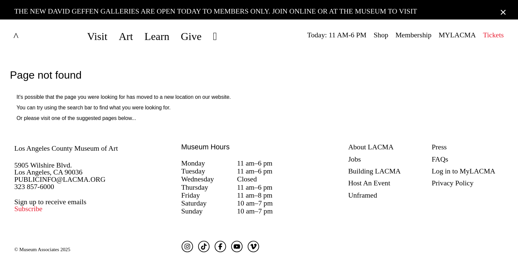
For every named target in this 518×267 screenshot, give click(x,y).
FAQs (440, 159)
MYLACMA (457, 35)
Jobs (354, 159)
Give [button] (191, 36)
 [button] (215, 36)
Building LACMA (374, 171)
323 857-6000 (34, 187)
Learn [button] (156, 36)
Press (439, 147)
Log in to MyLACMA (464, 171)
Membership (413, 35)
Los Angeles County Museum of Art (66, 148)
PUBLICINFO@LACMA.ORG (59, 179)
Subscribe (28, 209)
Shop (381, 35)
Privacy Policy (453, 183)
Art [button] (126, 36)
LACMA (33, 36)
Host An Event (369, 183)
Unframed (362, 195)
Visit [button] (97, 36)
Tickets (493, 35)
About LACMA (370, 147)
